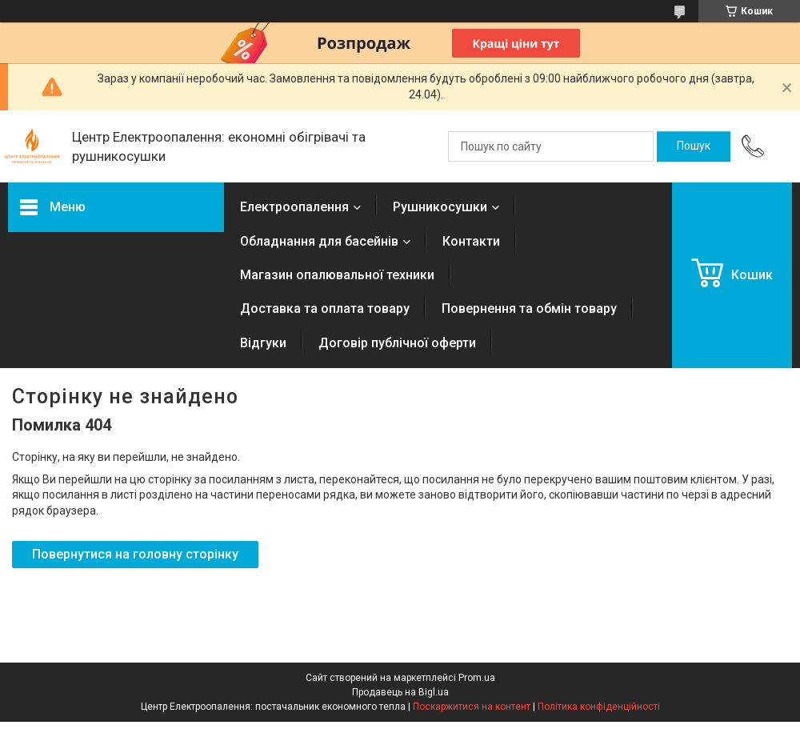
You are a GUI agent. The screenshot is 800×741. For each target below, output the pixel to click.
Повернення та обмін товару (529, 308)
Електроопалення (294, 206)
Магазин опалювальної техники (337, 274)
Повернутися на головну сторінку (135, 554)
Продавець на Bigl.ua (400, 692)
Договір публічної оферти (397, 342)
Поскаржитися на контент (471, 706)
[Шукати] (693, 146)
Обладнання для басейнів (319, 241)
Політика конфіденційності (599, 706)
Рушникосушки (440, 206)
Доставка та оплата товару (325, 308)
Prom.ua (476, 677)
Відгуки (263, 342)
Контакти (471, 241)
